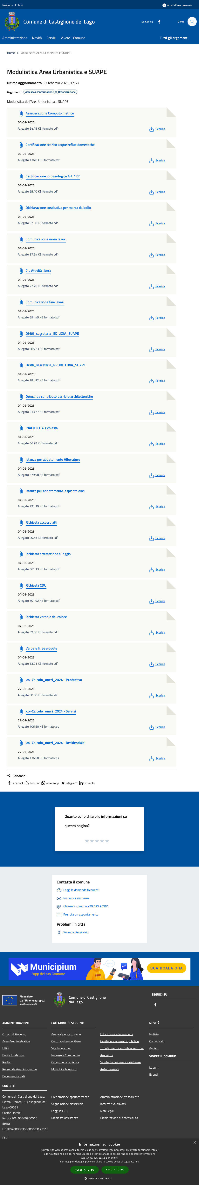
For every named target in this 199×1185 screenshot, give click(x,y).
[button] (99, 1178)
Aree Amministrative (16, 1041)
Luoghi (153, 1067)
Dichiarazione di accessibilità (119, 1117)
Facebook (15, 783)
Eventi (153, 1074)
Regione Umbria (12, 5)
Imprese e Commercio (65, 1055)
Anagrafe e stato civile (66, 1034)
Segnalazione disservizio (67, 1103)
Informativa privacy (113, 1103)
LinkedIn (87, 783)
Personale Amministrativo (19, 1069)
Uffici (5, 1048)
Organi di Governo (14, 1034)
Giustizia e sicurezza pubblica (119, 1041)
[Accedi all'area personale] (177, 5)
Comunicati (156, 1041)
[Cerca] (192, 21)
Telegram (68, 783)
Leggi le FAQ (59, 1110)
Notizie (154, 1034)
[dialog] (99, 1162)
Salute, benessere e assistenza (120, 1062)
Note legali (107, 1110)
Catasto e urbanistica (65, 1062)
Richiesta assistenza (64, 1117)
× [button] (194, 1142)
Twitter (32, 783)
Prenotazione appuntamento (70, 1096)
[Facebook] (157, 21)
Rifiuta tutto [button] (115, 1169)
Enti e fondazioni (13, 1055)
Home (11, 52)
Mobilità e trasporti (64, 1069)
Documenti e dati (13, 1076)
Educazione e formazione (116, 1034)
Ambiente (106, 1055)
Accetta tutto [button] (84, 1169)
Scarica (156, 128)
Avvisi (153, 1048)
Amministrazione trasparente (119, 1096)
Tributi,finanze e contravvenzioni (122, 1048)
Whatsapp (50, 783)
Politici (6, 1062)
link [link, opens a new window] (137, 1161)
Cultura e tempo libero (66, 1041)
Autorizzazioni (109, 1069)
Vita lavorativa (61, 1048)
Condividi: (17, 776)
